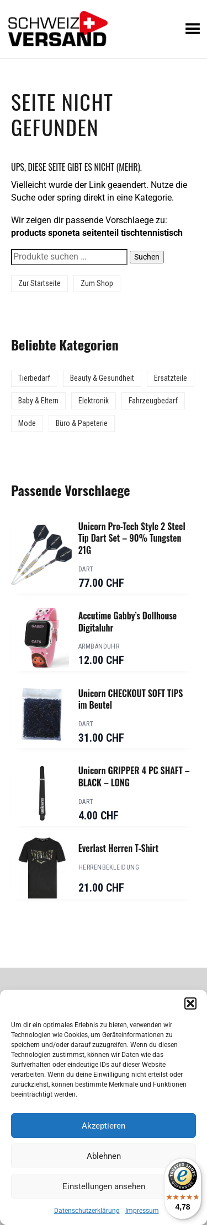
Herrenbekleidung (109, 867)
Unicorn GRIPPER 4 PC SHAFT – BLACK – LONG (134, 776)
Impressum (142, 1211)
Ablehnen (104, 1156)
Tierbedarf (34, 378)
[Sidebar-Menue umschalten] (103, 58)
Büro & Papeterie (82, 423)
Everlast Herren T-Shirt (118, 848)
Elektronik (93, 400)
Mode (27, 423)
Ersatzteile (170, 378)
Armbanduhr (99, 646)
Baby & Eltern (38, 400)
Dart (86, 569)
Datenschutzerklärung (87, 1211)
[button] (190, 1003)
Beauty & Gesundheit (102, 378)
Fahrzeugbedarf (153, 400)
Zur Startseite (39, 283)
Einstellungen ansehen (103, 1186)
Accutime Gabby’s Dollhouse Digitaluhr (127, 621)
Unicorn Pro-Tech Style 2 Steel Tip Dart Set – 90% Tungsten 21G (131, 538)
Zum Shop (97, 283)
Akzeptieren (103, 1126)
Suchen (147, 256)
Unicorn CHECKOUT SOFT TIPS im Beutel (130, 699)
